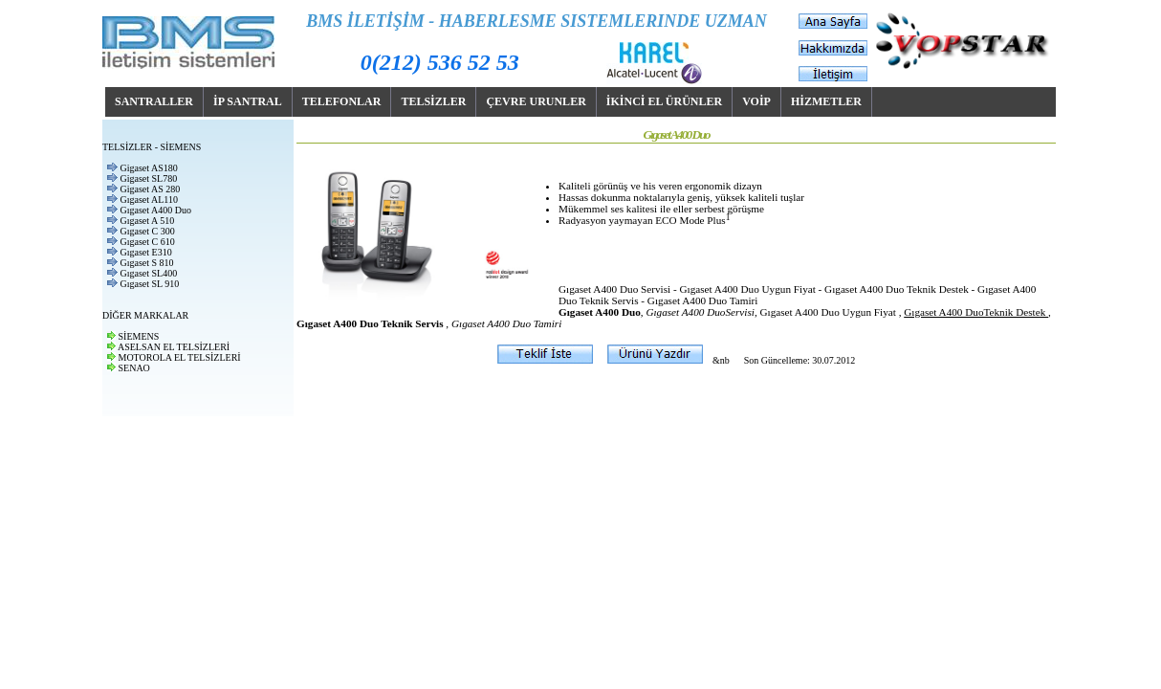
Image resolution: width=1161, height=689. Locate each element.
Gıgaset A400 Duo (155, 210)
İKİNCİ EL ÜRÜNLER (664, 101)
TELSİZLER (433, 101)
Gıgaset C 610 (147, 241)
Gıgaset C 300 (147, 231)
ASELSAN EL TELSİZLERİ (174, 347)
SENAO (134, 368)
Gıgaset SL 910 (150, 283)
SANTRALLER (154, 101)
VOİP (756, 101)
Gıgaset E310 (146, 252)
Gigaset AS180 (149, 168)
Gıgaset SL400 (149, 273)
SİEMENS (139, 336)
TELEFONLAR (342, 101)
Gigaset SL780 (149, 178)
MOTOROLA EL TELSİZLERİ (180, 357)
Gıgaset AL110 (149, 199)
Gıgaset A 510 (147, 220)
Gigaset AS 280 (150, 189)
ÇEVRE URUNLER (535, 101)
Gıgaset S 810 (147, 262)
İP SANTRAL (247, 101)
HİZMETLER (826, 101)
